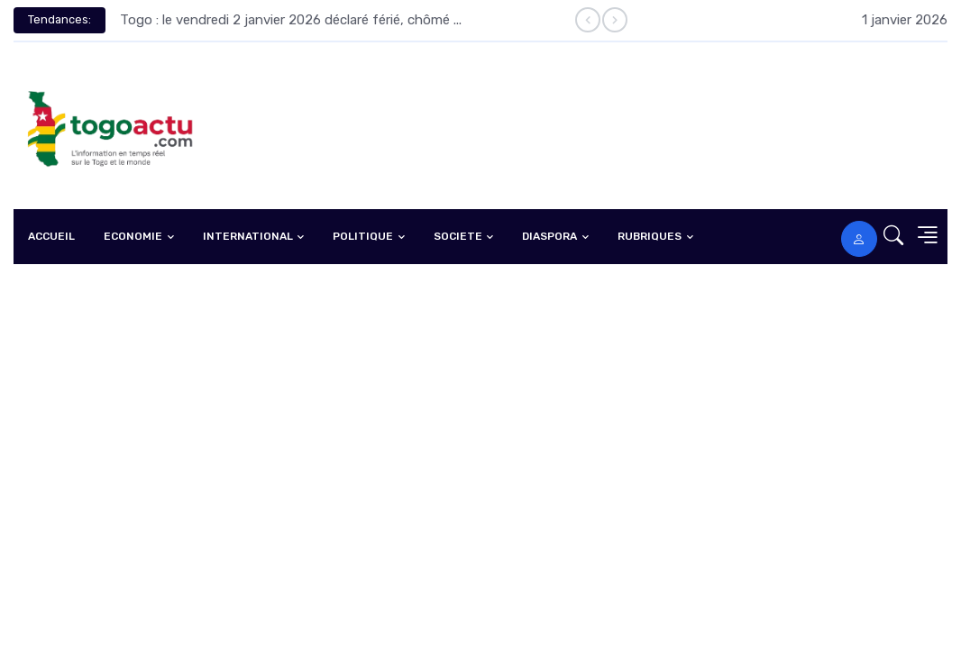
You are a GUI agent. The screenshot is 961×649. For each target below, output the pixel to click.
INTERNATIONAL (248, 236)
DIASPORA (549, 236)
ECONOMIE (133, 236)
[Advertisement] (480, 399)
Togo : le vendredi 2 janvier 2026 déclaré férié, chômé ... (291, 20)
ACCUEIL (51, 236)
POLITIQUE (363, 236)
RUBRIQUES (650, 236)
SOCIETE (458, 236)
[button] (888, 236)
